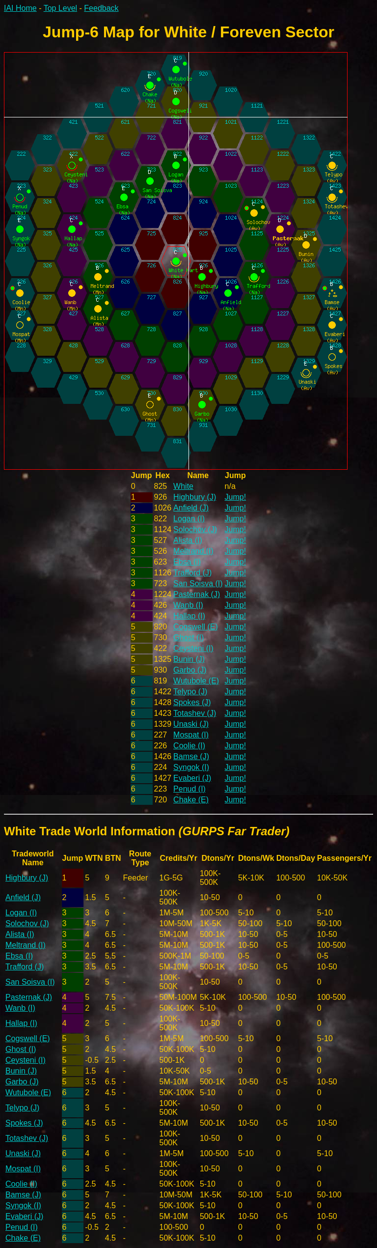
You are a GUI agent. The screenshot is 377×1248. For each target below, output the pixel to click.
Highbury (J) (194, 497)
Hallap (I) (189, 616)
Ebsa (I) (187, 562)
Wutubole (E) (196, 681)
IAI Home (20, 8)
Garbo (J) (190, 670)
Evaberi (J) (192, 778)
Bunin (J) (189, 659)
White (183, 486)
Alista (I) (187, 540)
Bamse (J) (191, 756)
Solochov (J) (195, 529)
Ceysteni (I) (193, 648)
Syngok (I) (191, 767)
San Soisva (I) (197, 583)
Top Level (61, 8)
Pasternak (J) (196, 594)
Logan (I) (189, 518)
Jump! (235, 497)
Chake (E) (191, 799)
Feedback (101, 8)
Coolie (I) (189, 745)
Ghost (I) (188, 637)
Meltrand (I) (193, 551)
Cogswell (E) (195, 627)
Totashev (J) (194, 713)
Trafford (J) (192, 572)
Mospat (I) (191, 735)
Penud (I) (189, 789)
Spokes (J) (192, 702)
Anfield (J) (191, 508)
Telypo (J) (190, 691)
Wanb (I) (188, 605)
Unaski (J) (191, 724)
